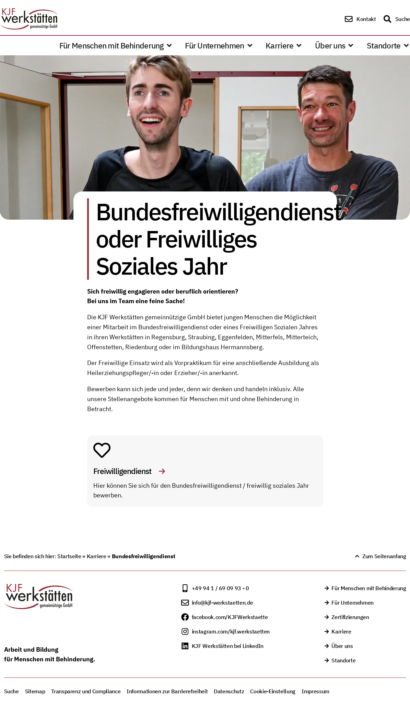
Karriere (96, 556)
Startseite (69, 556)
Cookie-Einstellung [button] (272, 691)
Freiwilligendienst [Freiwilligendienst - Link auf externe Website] (123, 471)
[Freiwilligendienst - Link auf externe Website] (101, 450)
